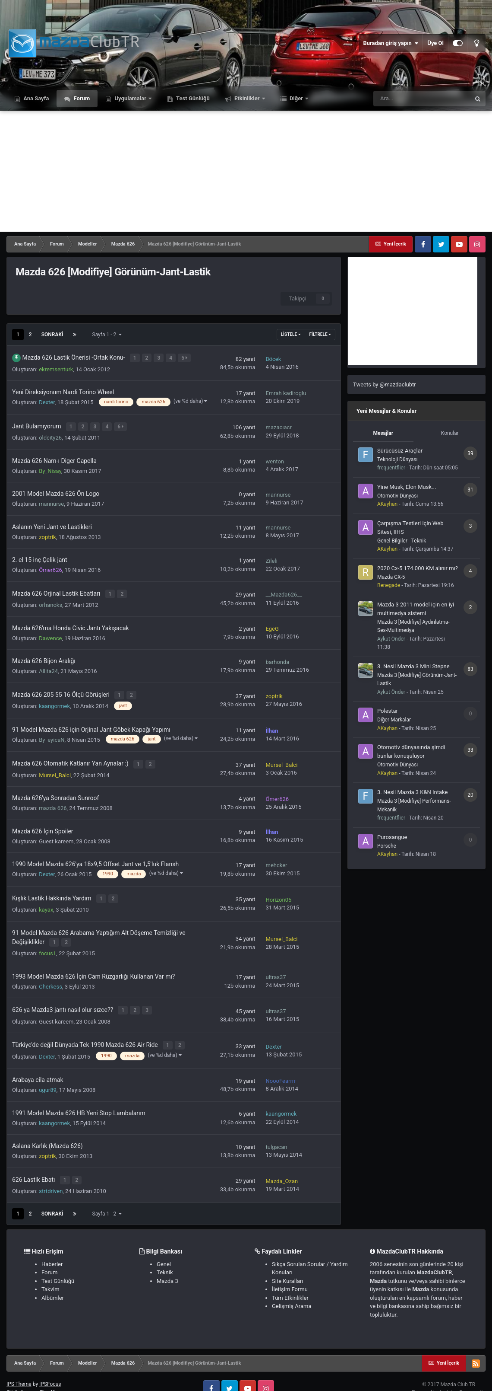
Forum (81, 98)
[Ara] (421, 98)
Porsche (386, 846)
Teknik (165, 1258)
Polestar (387, 711)
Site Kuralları (287, 1266)
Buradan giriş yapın (390, 43)
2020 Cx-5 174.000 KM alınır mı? (417, 568)
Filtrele (320, 334)
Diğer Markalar (394, 720)
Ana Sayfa (35, 98)
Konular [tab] (450, 433)
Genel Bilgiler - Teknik (401, 541)
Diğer (296, 98)
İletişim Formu (290, 1275)
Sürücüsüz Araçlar (400, 450)
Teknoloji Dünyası (397, 459)
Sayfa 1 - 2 (107, 335)
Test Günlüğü (192, 98)
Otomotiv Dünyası (397, 496)
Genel (164, 1250)
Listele (291, 334)
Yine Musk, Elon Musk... (406, 487)
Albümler (52, 1283)
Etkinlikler (247, 98)
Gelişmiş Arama (291, 1292)
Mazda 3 (167, 1266)
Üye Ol (435, 43)
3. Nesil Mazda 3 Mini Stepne (413, 666)
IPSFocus (50, 1370)
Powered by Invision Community (449, 1378)
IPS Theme (19, 1370)
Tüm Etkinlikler (290, 1283)
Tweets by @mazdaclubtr (384, 384)
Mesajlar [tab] (383, 433)
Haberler (52, 1250)
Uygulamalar (130, 98)
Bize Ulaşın (52, 1378)
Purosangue (392, 837)
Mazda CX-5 (391, 577)
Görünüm (19, 1378)
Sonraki (52, 335)
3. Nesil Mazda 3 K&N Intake (412, 792)
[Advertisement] (246, 171)
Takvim (50, 1275)
